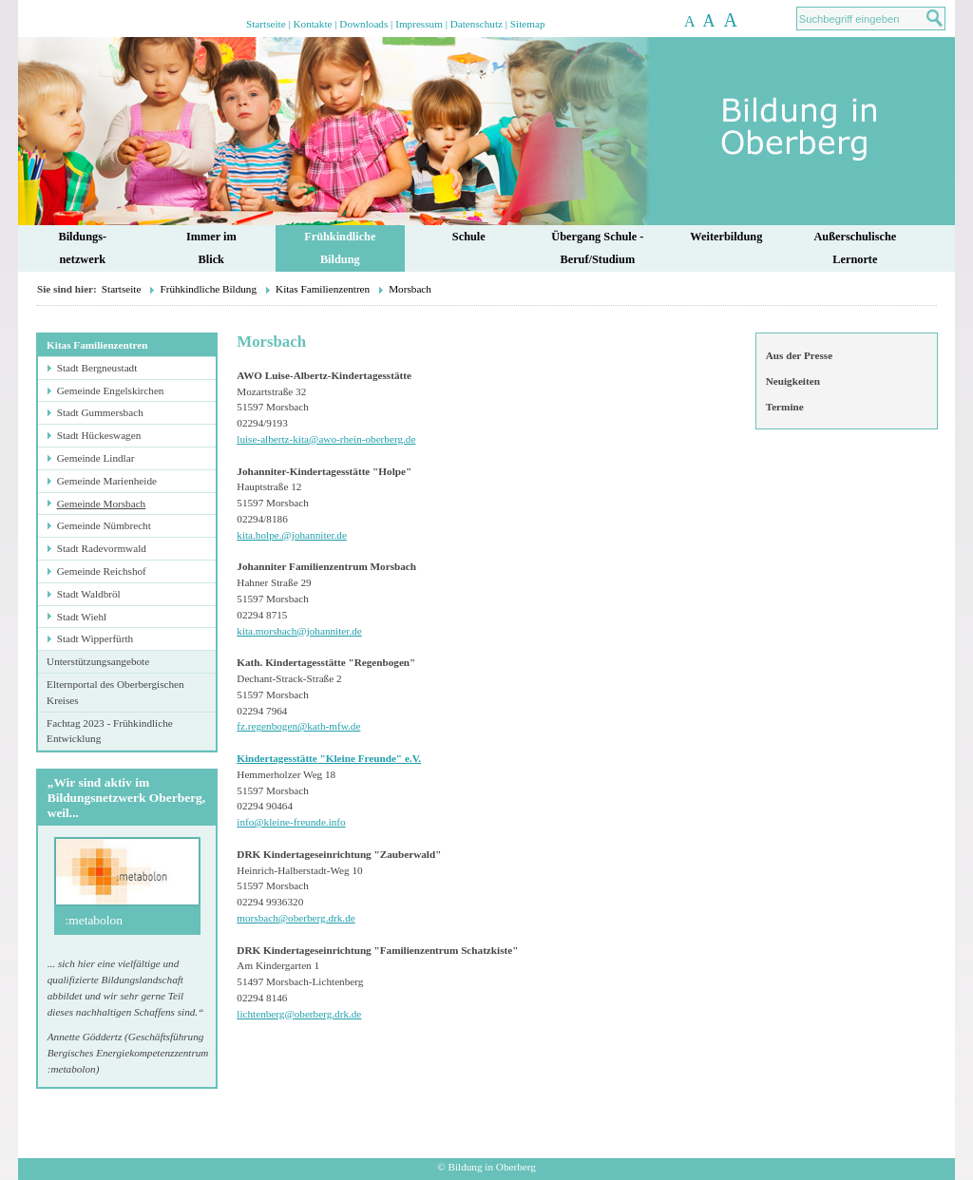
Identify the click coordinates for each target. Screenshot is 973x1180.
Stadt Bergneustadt (97, 367)
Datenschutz (476, 23)
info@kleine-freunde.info (291, 822)
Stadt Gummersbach (100, 412)
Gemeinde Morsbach (101, 503)
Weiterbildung (726, 236)
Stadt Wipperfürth (95, 638)
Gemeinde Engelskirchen (110, 390)
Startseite (266, 23)
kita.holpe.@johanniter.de (292, 535)
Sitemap (527, 23)
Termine (785, 406)
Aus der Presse (799, 355)
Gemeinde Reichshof (101, 571)
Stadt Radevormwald (101, 548)
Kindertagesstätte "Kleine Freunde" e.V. (329, 758)
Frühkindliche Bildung (208, 289)
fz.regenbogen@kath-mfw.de (298, 726)
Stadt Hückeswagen (99, 435)
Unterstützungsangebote (98, 661)
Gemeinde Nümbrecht (104, 525)
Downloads (363, 23)
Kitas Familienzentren (323, 289)
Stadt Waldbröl (89, 594)
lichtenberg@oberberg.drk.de (299, 1013)
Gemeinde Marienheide (107, 480)
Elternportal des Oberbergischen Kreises (115, 692)
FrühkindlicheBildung (339, 248)
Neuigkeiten (793, 381)
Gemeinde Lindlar (96, 458)
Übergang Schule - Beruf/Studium (597, 248)
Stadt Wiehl (81, 616)
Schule (469, 236)
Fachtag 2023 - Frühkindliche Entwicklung (110, 731)
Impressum (419, 23)
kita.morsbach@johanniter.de (299, 631)
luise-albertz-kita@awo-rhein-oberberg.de (326, 439)
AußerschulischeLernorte (854, 248)
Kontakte (312, 23)
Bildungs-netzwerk (82, 248)
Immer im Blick (211, 248)
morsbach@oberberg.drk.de (295, 917)
